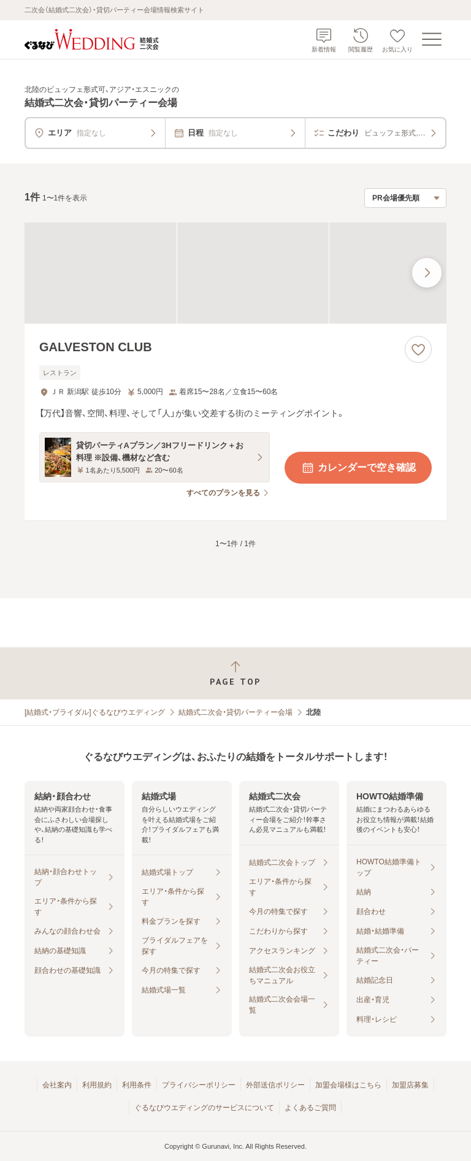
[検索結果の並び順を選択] (405, 198)
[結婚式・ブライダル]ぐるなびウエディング (95, 712)
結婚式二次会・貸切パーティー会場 (235, 712)
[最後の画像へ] (427, 272)
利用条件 (136, 1085)
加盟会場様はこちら (348, 1085)
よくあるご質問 (310, 1107)
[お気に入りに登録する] (418, 349)
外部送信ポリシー (275, 1085)
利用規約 (97, 1085)
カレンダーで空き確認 (358, 467)
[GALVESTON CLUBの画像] (235, 273)
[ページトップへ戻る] (235, 673)
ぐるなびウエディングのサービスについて (204, 1107)
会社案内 (57, 1085)
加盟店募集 (410, 1085)
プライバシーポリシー (199, 1085)
